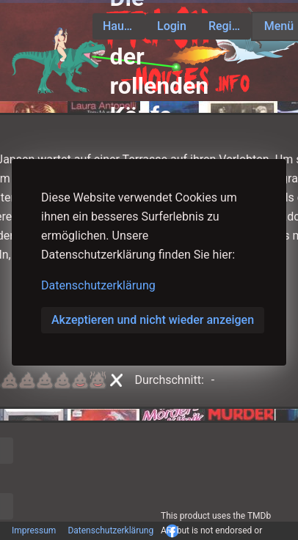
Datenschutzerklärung (98, 285)
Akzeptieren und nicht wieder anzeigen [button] (152, 320)
